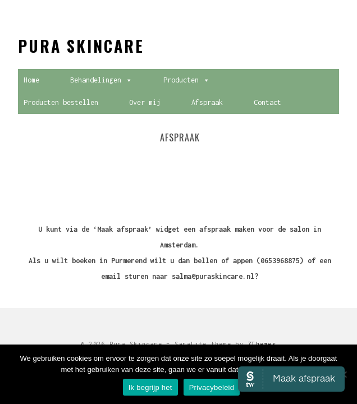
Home (31, 80)
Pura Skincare (81, 45)
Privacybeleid (212, 387)
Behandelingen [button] (101, 80)
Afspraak (207, 102)
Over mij (145, 102)
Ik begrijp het (150, 387)
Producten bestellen (61, 102)
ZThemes (262, 344)
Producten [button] (186, 80)
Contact (267, 102)
